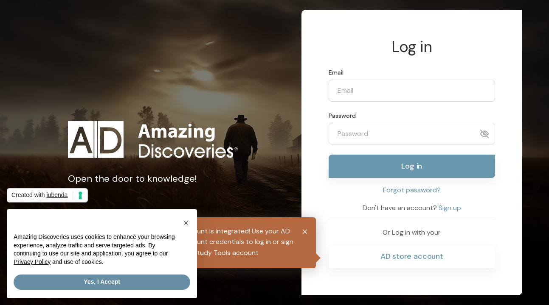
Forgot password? (412, 190)
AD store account (411, 256)
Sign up (450, 207)
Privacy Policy (32, 261)
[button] (186, 223)
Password (342, 115)
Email (336, 72)
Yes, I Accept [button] (102, 282)
